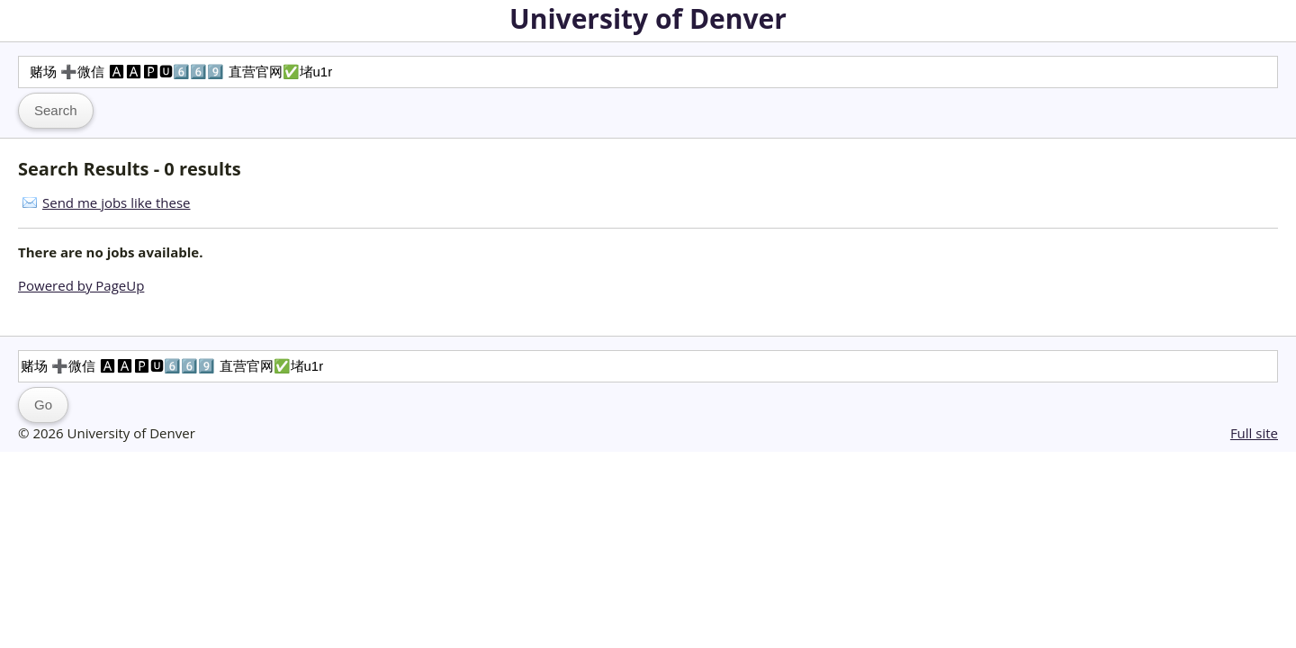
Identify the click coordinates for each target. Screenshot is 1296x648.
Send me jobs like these (116, 203)
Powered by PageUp (81, 285)
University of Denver (648, 18)
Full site (1254, 433)
